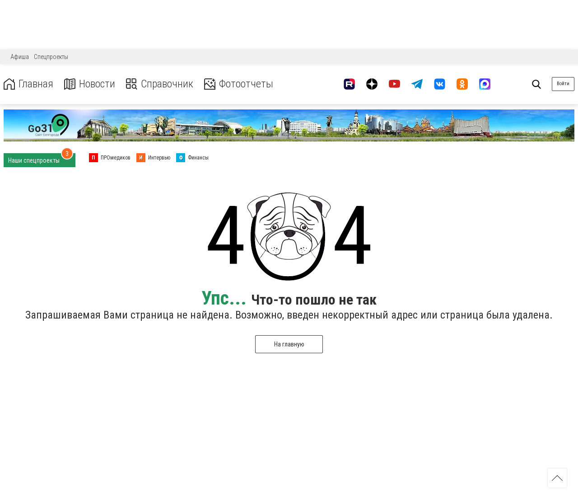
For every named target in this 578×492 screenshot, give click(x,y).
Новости (89, 84)
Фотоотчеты (238, 84)
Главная (28, 84)
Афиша (19, 56)
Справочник (159, 84)
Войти (563, 84)
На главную (289, 344)
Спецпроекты (51, 56)
